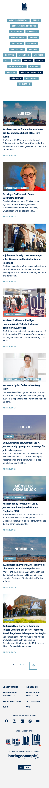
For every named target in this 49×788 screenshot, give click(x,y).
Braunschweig (18, 38)
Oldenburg (31, 78)
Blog (5, 707)
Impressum (32, 687)
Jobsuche (38, 55)
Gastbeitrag (17, 49)
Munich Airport (17, 67)
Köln (16, 61)
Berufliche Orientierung (24, 26)
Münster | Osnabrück (31, 72)
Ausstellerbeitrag (18, 20)
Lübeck (39, 61)
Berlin (36, 20)
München (34, 67)
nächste (33, 664)
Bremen (33, 38)
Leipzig (27, 61)
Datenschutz (33, 701)
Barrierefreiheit (12, 701)
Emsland (31, 43)
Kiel (7, 61)
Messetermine (10, 687)
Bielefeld (32, 32)
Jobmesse (24, 55)
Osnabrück (24, 84)
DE (21, 767)
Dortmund (17, 43)
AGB (28, 707)
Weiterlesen (9, 155)
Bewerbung (16, 32)
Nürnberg (16, 78)
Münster (11, 72)
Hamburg (33, 49)
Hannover (9, 55)
